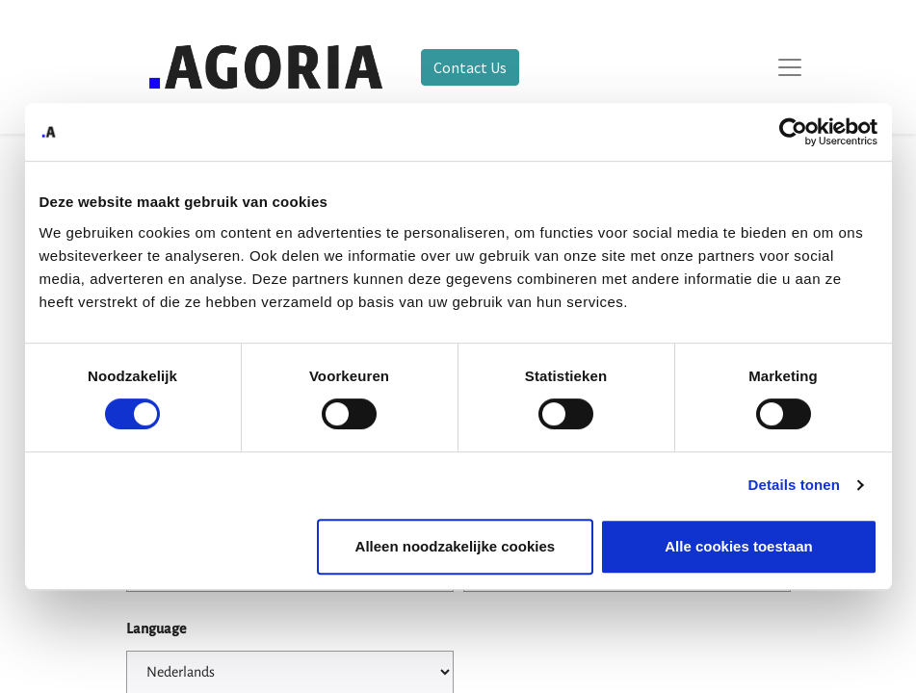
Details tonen (794, 484)
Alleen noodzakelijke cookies (455, 546)
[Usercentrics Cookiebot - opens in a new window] (793, 131)
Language (156, 628)
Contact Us (470, 67)
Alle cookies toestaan (738, 546)
